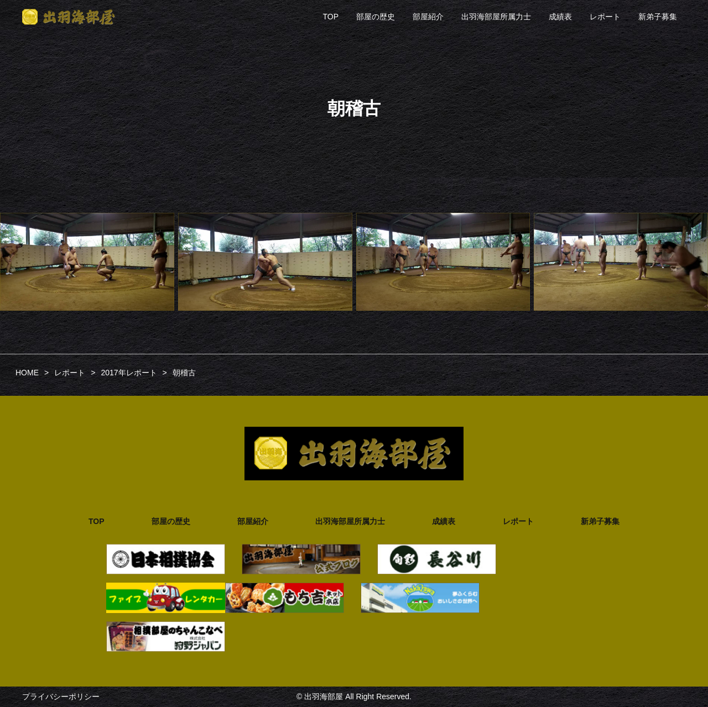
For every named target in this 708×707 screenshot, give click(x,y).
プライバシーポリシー (61, 696)
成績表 (560, 16)
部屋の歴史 (375, 16)
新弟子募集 (657, 16)
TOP (330, 16)
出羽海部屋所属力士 (496, 16)
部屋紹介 (428, 16)
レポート (605, 16)
